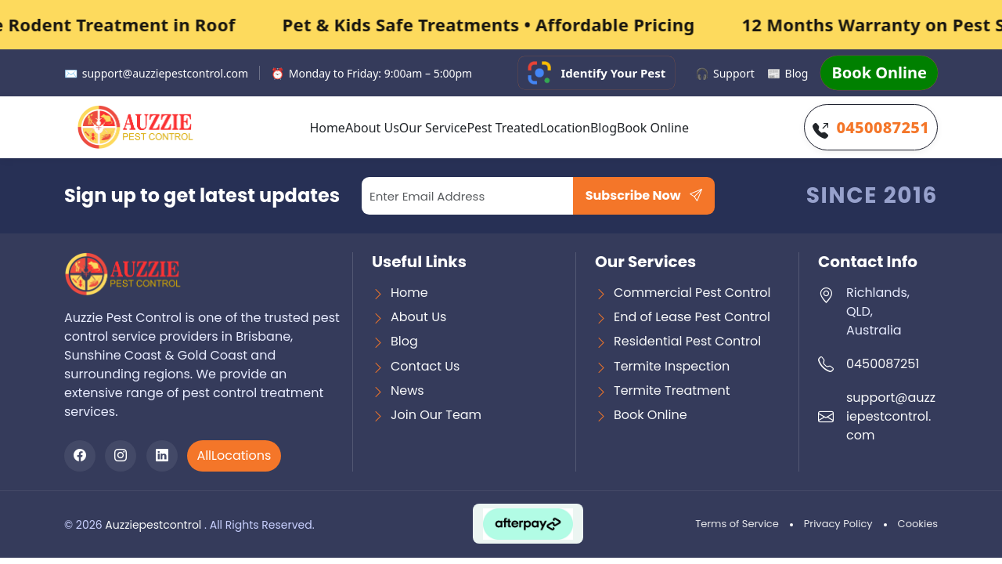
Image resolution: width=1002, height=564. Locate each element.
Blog (787, 73)
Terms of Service (737, 524)
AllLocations (233, 455)
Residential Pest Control (687, 341)
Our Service (433, 127)
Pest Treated (503, 127)
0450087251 (882, 127)
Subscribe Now (644, 195)
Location (565, 127)
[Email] (468, 196)
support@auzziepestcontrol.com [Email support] (156, 73)
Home (327, 127)
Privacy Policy (838, 524)
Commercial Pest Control (692, 293)
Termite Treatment (672, 390)
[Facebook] (80, 456)
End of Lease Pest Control (692, 317)
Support (725, 73)
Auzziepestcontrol (154, 525)
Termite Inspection (672, 366)
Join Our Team (436, 415)
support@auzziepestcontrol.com (890, 416)
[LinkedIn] (162, 456)
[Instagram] (120, 456)
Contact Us (425, 366)
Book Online (879, 72)
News (407, 390)
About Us (372, 127)
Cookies (918, 524)
